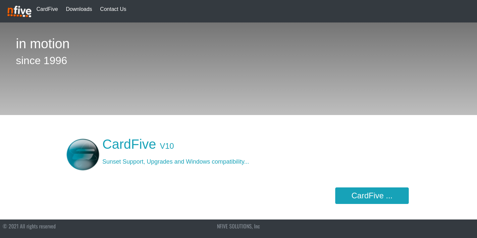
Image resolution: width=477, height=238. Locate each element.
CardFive (47, 9)
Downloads (79, 9)
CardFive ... (372, 195)
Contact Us (113, 9)
